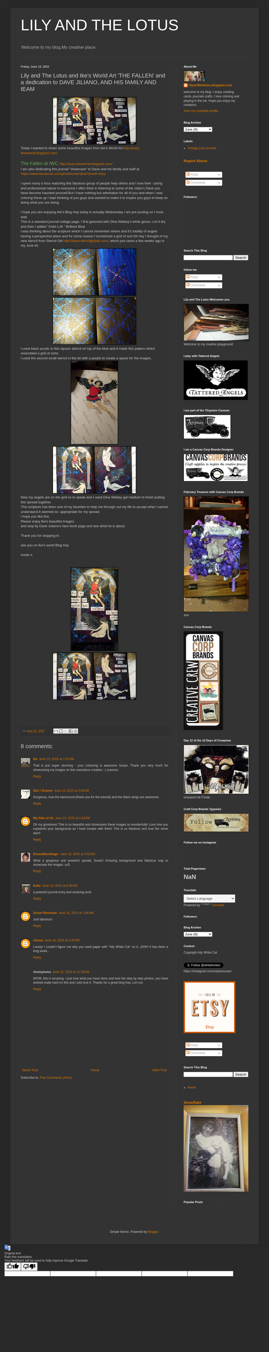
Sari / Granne (43, 790)
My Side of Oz (43, 818)
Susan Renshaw (45, 913)
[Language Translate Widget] (209, 899)
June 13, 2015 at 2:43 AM (72, 818)
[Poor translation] (29, 1266)
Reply (37, 776)
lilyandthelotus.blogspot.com (210, 85)
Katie (37, 886)
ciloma (38, 940)
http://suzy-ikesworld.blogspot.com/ (86, 164)
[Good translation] (12, 1266)
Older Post (159, 1070)
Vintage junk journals (202, 148)
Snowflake (192, 1102)
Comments (195, 182)
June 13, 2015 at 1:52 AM (56, 759)
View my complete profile (201, 111)
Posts (192, 174)
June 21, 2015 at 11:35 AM (71, 972)
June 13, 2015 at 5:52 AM (77, 854)
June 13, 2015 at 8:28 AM (59, 886)
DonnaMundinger (46, 854)
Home (95, 1070)
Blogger (153, 1232)
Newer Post (30, 1070)
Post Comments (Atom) (56, 1077)
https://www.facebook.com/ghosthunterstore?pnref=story (63, 174)
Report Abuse (195, 161)
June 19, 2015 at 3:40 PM (62, 940)
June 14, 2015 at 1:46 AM (75, 913)
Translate (212, 905)
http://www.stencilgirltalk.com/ (86, 241)
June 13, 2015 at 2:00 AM (71, 790)
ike (35, 759)
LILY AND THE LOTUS (99, 25)
